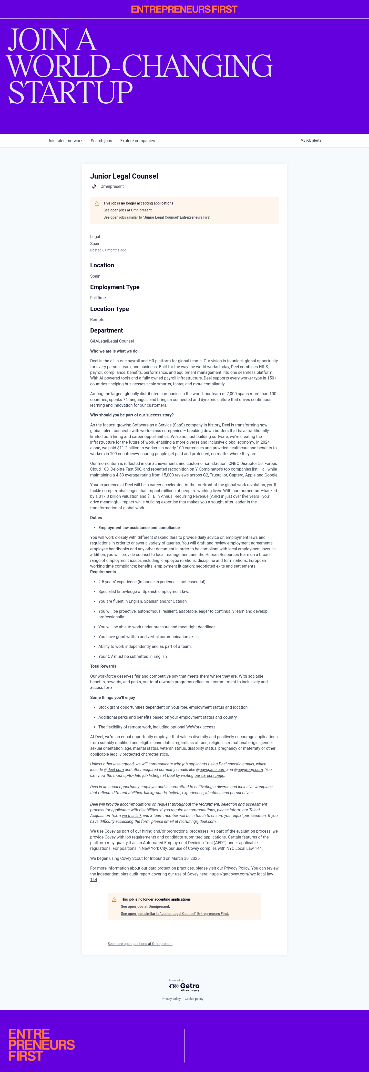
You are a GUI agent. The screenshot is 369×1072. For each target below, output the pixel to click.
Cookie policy (194, 999)
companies (137, 140)
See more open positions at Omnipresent (140, 944)
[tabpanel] (184, 615)
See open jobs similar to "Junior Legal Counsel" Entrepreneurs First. (157, 217)
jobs (101, 140)
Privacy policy (171, 999)
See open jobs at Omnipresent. (128, 210)
